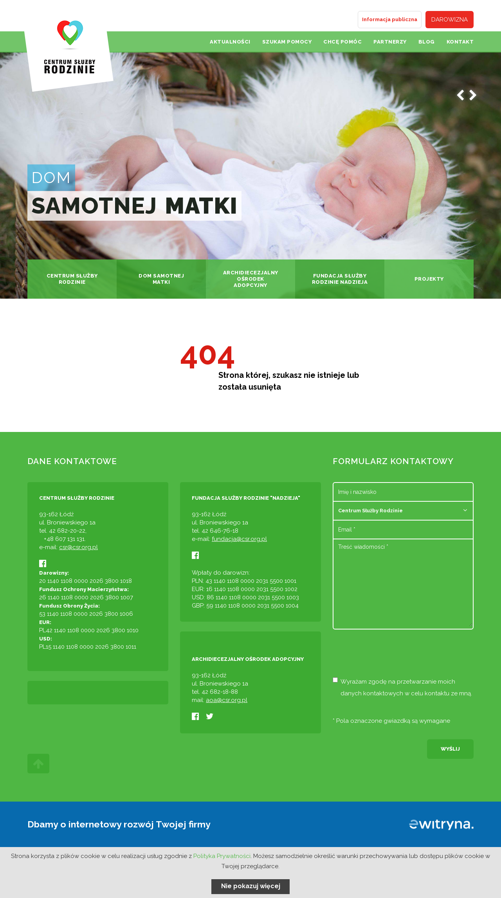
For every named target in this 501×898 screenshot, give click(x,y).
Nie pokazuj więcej (250, 886)
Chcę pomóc (342, 42)
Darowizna (449, 19)
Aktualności (230, 42)
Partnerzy (390, 42)
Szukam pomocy (287, 42)
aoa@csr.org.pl (226, 700)
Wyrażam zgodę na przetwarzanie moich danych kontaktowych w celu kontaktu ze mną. (402, 687)
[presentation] (392, 656)
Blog (426, 42)
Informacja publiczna (389, 19)
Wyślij (450, 749)
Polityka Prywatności (221, 856)
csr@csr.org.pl (78, 547)
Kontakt (460, 42)
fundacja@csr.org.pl (239, 538)
